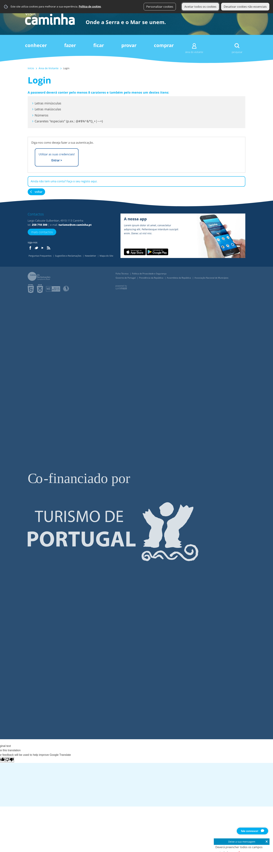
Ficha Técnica (122, 273)
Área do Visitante (194, 52)
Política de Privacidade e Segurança (149, 273)
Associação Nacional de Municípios (211, 277)
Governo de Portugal (126, 277)
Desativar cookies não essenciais (245, 7)
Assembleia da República (179, 277)
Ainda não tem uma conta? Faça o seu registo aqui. (64, 181)
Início (31, 68)
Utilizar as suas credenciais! (57, 157)
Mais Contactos (42, 232)
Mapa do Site (106, 255)
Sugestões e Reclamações (68, 255)
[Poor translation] (9, 759)
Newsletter (91, 255)
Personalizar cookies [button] (159, 7)
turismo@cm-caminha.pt (75, 224)
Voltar (38, 192)
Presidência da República (151, 277)
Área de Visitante (48, 68)
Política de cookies (90, 6)
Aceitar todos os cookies (200, 7)
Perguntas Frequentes (40, 255)
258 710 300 (39, 224)
